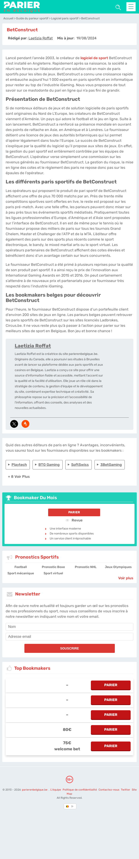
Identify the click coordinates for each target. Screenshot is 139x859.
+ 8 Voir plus (19, 476)
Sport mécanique (20, 573)
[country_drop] (73, 806)
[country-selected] (67, 806)
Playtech (19, 464)
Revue (74, 520)
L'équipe (55, 789)
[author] (40, 38)
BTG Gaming (49, 464)
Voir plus (125, 578)
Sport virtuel (53, 573)
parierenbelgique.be (35, 789)
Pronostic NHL (86, 567)
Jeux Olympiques (118, 567)
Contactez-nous (109, 789)
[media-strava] (25, 424)
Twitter (125, 789)
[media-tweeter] (14, 424)
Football (20, 567)
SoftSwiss (80, 464)
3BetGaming (111, 464)
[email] (69, 636)
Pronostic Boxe (53, 567)
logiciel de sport (94, 58)
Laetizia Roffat (33, 346)
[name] (69, 627)
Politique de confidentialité (80, 789)
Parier (74, 512)
